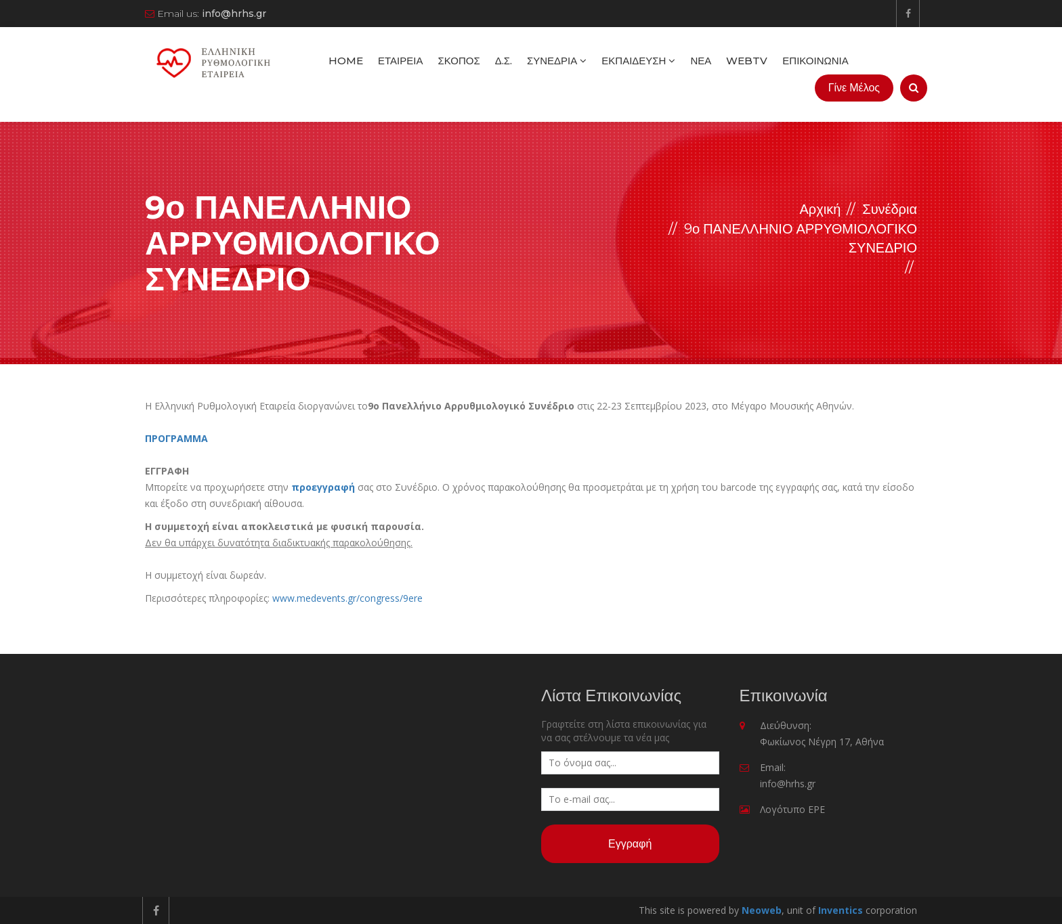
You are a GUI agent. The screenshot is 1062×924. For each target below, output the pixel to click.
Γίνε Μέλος (854, 87)
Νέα (700, 60)
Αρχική (820, 209)
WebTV (746, 60)
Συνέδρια (889, 209)
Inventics (840, 910)
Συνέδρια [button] (557, 60)
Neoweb (762, 910)
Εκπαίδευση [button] (638, 60)
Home (345, 60)
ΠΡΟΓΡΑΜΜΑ (176, 438)
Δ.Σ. (503, 60)
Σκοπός (459, 60)
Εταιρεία (400, 60)
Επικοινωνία (815, 60)
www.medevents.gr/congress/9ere (347, 598)
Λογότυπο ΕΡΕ (792, 809)
